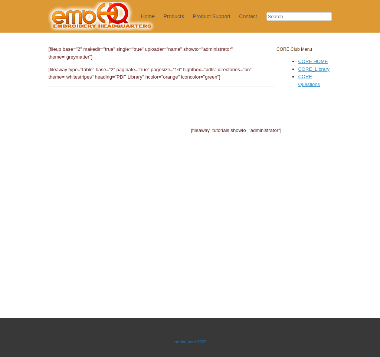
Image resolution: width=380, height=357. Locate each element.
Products (174, 16)
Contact (248, 16)
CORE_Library (314, 69)
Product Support (211, 16)
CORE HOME (313, 61)
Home (148, 16)
